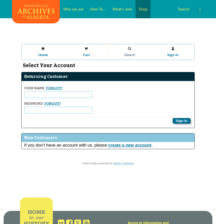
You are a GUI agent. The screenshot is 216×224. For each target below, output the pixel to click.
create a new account (129, 145)
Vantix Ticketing (123, 163)
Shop (143, 9)
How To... (98, 9)
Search (189, 9)
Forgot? (54, 88)
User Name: (58, 92)
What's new (122, 9)
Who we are (73, 9)
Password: (58, 108)
